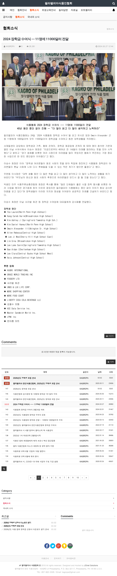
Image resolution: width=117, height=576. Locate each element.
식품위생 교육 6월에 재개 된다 (26, 456)
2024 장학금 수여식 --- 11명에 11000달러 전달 (33, 404)
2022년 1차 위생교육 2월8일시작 (27, 435)
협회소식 (34, 10)
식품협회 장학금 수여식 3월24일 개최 (28, 409)
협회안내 (22, 10)
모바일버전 (71, 558)
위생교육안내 (49, 10)
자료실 (74, 10)
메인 (12, 10)
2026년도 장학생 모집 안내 (24, 378)
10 (78, 478)
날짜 (99, 372)
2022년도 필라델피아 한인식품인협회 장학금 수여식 (34, 425)
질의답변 (63, 10)
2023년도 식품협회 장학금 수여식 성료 (29, 414)
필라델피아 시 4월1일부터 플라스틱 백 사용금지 (33, 430)
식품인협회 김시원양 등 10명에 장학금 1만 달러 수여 (35, 394)
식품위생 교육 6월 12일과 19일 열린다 (29, 451)
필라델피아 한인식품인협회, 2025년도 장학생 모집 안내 (36, 383)
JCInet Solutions (91, 565)
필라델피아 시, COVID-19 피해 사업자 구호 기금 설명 (35, 461)
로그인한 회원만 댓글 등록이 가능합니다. (58, 351)
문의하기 (57, 558)
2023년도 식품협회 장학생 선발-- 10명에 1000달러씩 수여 (37, 420)
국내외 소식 (33, 17)
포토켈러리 (86, 10)
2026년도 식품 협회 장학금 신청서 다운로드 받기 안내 (25, 529)
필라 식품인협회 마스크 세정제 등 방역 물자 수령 (33, 446)
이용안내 (45, 558)
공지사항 (7, 17)
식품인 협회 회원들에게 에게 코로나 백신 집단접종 (34, 440)
